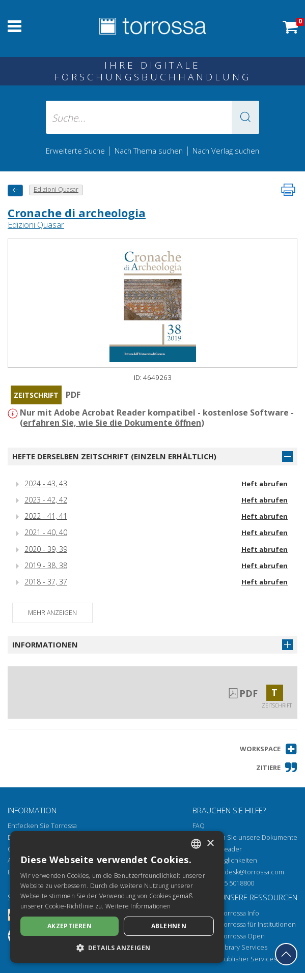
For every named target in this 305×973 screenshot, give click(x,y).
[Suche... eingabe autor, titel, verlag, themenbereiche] (152, 117)
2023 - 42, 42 (45, 500)
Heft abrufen (264, 483)
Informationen (45, 644)
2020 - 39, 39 (45, 549)
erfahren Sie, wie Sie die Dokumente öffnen (112, 422)
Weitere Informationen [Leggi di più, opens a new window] (138, 906)
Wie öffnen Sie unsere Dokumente (244, 837)
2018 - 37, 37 (45, 581)
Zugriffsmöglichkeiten (224, 860)
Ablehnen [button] (168, 926)
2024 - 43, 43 (45, 483)
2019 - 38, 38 (45, 565)
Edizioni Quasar (36, 224)
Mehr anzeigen (52, 612)
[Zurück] (15, 190)
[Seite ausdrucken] (288, 190)
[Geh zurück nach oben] (286, 954)
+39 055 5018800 (229, 883)
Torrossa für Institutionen (258, 924)
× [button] (210, 843)
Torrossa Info (239, 913)
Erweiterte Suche (75, 150)
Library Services (243, 947)
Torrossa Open (242, 936)
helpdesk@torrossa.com (247, 872)
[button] (245, 117)
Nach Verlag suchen (225, 150)
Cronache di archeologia (77, 212)
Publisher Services (248, 959)
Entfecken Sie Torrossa (42, 825)
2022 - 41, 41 (45, 516)
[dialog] (117, 897)
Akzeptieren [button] (69, 926)
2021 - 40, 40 (45, 532)
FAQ (198, 825)
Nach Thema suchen (149, 150)
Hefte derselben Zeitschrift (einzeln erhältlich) (114, 456)
